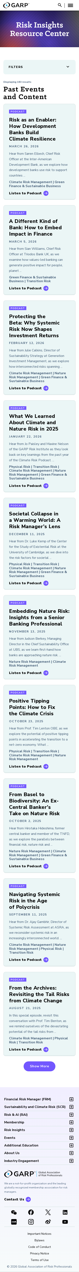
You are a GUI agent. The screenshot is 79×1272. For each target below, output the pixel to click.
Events (9, 1137)
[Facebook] (30, 1213)
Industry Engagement (21, 1161)
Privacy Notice (39, 1253)
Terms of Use (40, 1260)
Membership (14, 1122)
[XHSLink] (13, 1222)
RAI (16, 1114)
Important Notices (39, 1234)
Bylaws (39, 1240)
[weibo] (48, 1222)
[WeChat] (13, 1213)
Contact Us (14, 1199)
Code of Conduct (39, 1247)
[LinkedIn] (65, 1213)
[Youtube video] (65, 1222)
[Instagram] (30, 1222)
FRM (27, 1099)
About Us (12, 1153)
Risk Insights (14, 1130)
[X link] (48, 1213)
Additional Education (21, 1145)
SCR (35, 1107)
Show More (39, 1066)
